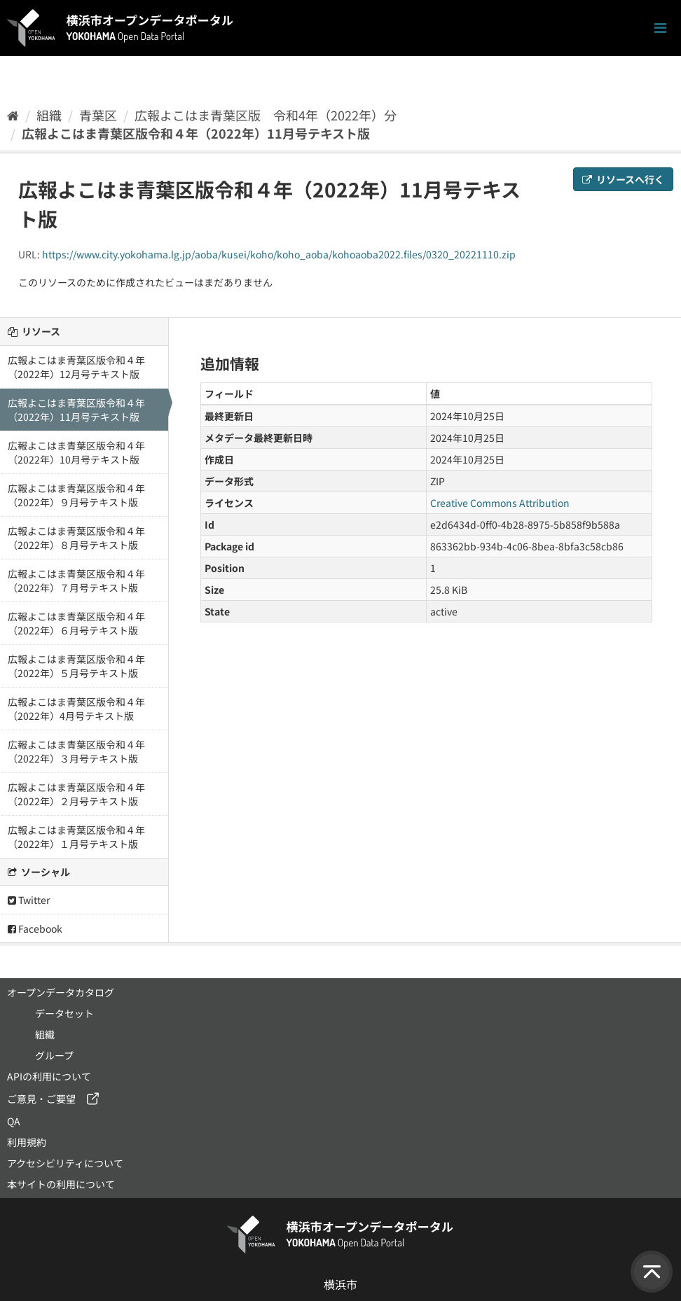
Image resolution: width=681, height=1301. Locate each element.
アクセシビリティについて (65, 1163)
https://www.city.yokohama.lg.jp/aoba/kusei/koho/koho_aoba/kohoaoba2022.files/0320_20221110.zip (279, 254)
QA (13, 1121)
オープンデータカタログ (60, 992)
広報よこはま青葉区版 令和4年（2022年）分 (266, 115)
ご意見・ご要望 (41, 1099)
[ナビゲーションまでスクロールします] (660, 28)
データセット (64, 1013)
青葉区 (98, 115)
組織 (49, 115)
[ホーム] (13, 115)
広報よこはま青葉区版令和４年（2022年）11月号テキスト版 (196, 133)
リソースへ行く (623, 179)
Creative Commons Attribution (500, 503)
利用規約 (26, 1142)
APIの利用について (49, 1076)
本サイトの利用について (61, 1184)
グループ (54, 1055)
